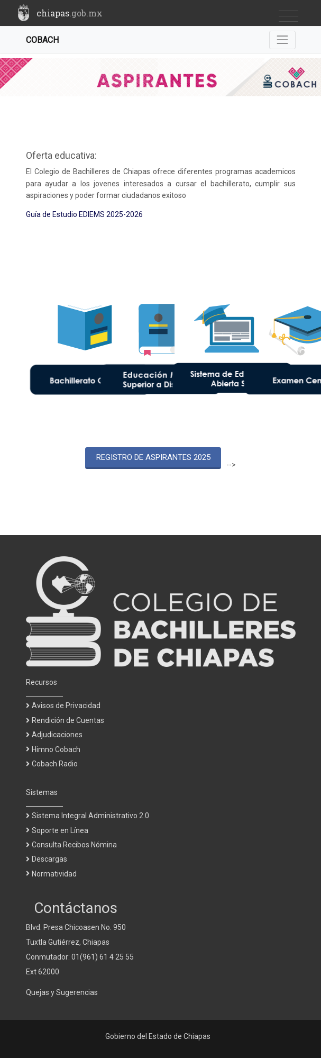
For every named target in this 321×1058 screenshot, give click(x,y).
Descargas (49, 859)
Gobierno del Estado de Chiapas (157, 1036)
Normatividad (54, 874)
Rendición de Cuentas (68, 720)
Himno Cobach (56, 749)
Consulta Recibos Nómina (74, 844)
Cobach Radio (55, 763)
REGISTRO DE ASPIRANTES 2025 (153, 457)
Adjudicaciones (57, 734)
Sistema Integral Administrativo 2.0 (90, 815)
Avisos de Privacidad (66, 705)
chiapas (69, 13)
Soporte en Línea (60, 830)
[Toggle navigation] (288, 17)
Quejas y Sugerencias (62, 992)
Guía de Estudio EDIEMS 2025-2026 (84, 214)
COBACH (42, 40)
